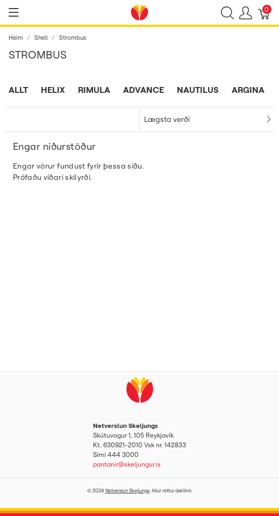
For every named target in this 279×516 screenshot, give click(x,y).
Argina (248, 89)
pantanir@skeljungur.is (127, 464)
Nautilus (198, 89)
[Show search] (227, 12)
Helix (53, 89)
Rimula (94, 89)
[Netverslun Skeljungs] (140, 11)
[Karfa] (264, 12)
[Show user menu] (245, 12)
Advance (143, 89)
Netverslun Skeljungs (127, 490)
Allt (18, 89)
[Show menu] (14, 12)
